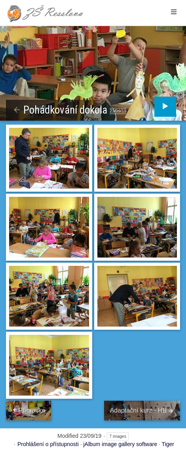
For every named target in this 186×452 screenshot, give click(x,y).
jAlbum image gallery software (120, 444)
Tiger (168, 444)
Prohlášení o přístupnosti (48, 444)
